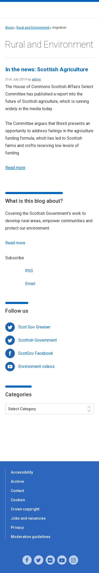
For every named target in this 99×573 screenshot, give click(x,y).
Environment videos (36, 366)
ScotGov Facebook (35, 353)
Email (20, 283)
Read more (15, 167)
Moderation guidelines (30, 537)
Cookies (18, 500)
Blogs (9, 27)
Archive (17, 481)
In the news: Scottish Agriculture (46, 69)
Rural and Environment (33, 27)
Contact (17, 491)
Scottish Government (37, 340)
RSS (19, 270)
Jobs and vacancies (28, 518)
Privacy (17, 527)
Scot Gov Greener (34, 326)
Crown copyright (25, 509)
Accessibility (22, 472)
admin (36, 79)
